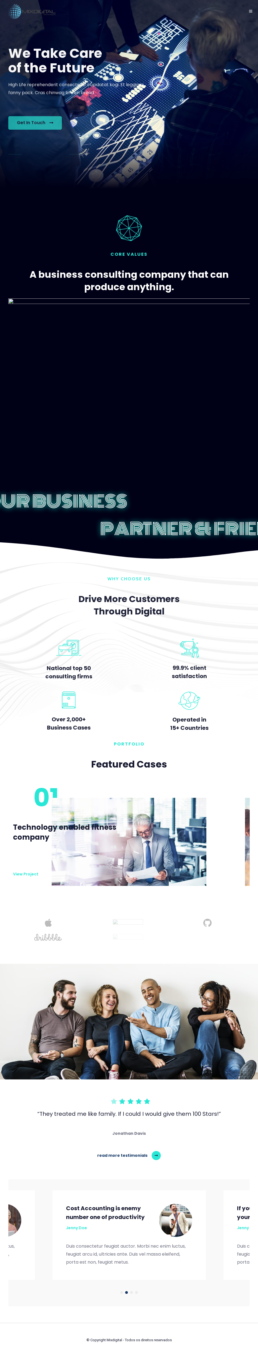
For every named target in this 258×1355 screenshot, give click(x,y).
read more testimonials (122, 1155)
